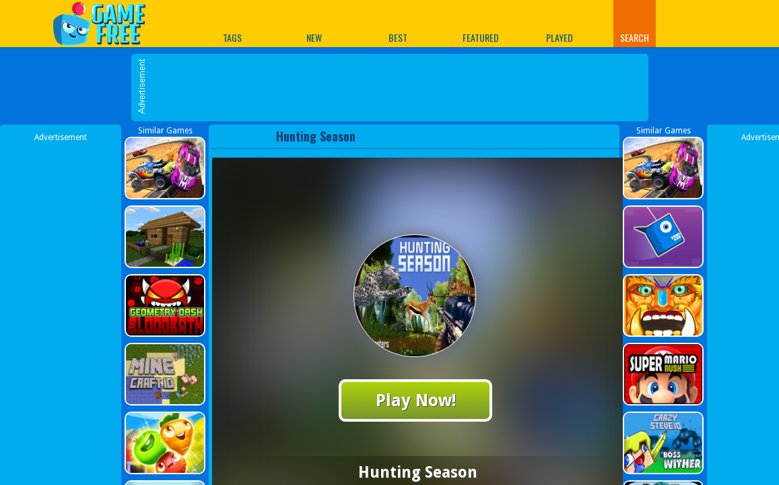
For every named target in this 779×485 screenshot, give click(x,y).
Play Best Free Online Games (106, 23)
